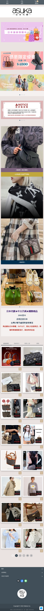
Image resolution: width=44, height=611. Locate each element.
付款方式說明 (5, 576)
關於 (2, 568)
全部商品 (3, 572)
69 (27, 555)
